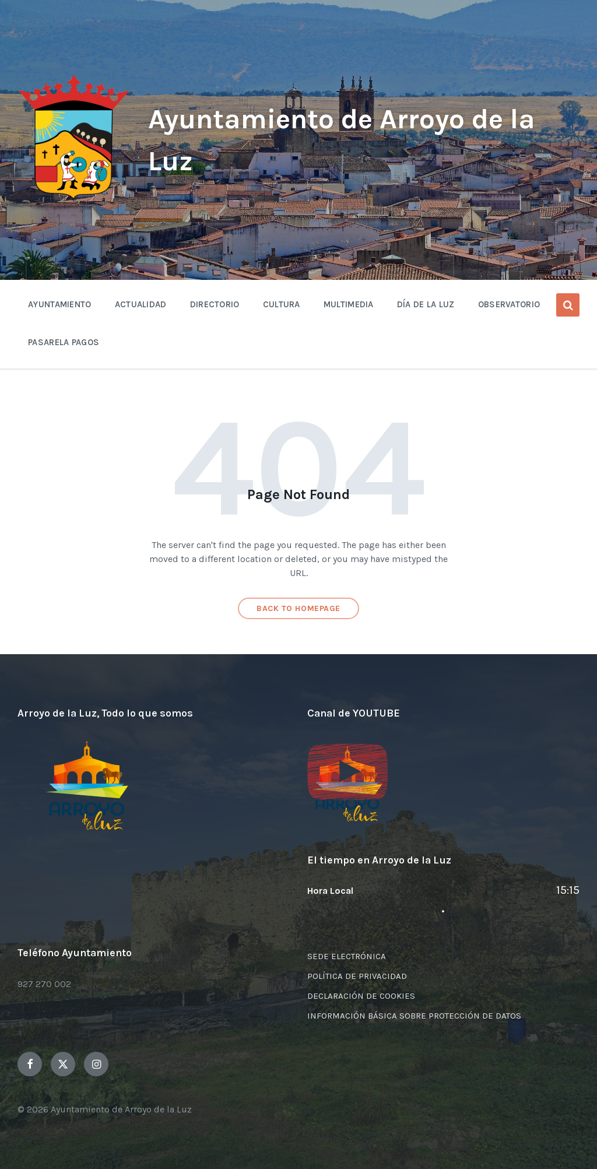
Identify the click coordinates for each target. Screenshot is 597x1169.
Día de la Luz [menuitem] (426, 304)
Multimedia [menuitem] (349, 304)
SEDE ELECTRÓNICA (346, 956)
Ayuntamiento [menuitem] (60, 304)
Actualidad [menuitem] (141, 304)
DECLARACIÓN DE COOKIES (361, 996)
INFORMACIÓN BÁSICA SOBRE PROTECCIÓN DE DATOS (414, 1015)
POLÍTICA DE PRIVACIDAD (357, 976)
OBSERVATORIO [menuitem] (509, 304)
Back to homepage (298, 608)
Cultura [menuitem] (281, 304)
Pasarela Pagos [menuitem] (63, 342)
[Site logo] (74, 199)
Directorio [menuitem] (215, 304)
